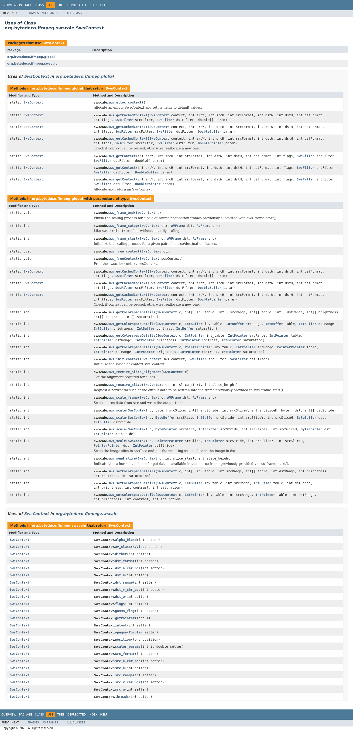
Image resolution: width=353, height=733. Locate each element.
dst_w (120, 596)
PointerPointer (198, 347)
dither (121, 554)
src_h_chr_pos (128, 661)
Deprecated (76, 5)
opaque (121, 632)
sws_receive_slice (124, 385)
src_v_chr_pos (128, 682)
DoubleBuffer (209, 131)
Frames (33, 13)
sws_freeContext (122, 258)
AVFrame (178, 226)
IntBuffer (193, 324)
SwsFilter (124, 120)
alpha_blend (126, 540)
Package (25, 5)
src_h (120, 668)
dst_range (124, 582)
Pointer (136, 632)
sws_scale (117, 410)
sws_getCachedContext (127, 115)
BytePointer (166, 429)
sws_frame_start (122, 238)
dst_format (125, 561)
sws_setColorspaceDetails (131, 471)
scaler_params (128, 646)
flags (120, 604)
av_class (123, 547)
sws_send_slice (122, 458)
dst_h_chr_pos (128, 568)
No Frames (50, 13)
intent (121, 625)
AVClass (140, 547)
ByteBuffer (165, 417)
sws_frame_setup (122, 226)
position (123, 639)
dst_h (120, 575)
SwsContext (53, 43)
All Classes (76, 13)
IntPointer (194, 335)
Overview (8, 5)
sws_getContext (122, 156)
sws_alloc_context (124, 102)
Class (39, 5)
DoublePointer (210, 143)
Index (93, 5)
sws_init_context (124, 359)
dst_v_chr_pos (128, 589)
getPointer (125, 618)
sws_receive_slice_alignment (134, 372)
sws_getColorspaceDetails (131, 312)
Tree (61, 5)
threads (122, 696)
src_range (124, 675)
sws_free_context (124, 251)
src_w (120, 689)
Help (103, 5)
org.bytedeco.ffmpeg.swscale (32, 63)
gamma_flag (125, 611)
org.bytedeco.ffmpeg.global (31, 57)
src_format (125, 654)
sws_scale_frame (122, 397)
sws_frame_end (121, 212)
